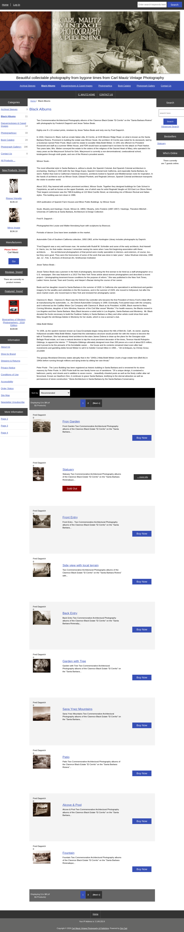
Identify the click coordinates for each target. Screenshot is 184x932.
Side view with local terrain (80, 565)
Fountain (68, 853)
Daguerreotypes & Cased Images (76, 86)
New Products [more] (14, 170)
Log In (16, 4)
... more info (142, 477)
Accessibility (7, 381)
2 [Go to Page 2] (88, 403)
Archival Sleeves (27, 86)
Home (5, 4)
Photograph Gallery (146, 86)
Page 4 (4, 432)
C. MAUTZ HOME (86, 94)
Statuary (68, 469)
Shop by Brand (8, 354)
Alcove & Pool (71, 805)
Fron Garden (71, 421)
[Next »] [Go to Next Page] (96, 403)
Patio (65, 757)
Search (170, 102)
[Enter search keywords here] (152, 4)
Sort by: (35, 393)
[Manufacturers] (13, 252)
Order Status (7, 388)
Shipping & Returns (10, 361)
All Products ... (8, 160)
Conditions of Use (10, 374)
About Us (5, 347)
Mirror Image (13, 218)
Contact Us (166, 86)
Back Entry (69, 613)
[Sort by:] (55, 393)
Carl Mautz (14, 252)
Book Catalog (124, 86)
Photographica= (14, 133)
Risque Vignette (14, 189)
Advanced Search (170, 126)
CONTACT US (106, 94)
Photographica (105, 86)
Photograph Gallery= (14, 146)
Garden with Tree (74, 661)
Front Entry (70, 517)
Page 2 (4, 419)
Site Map (5, 395)
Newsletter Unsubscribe (13, 402)
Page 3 (4, 425)
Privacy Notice (8, 367)
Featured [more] (14, 291)
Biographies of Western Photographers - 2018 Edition (13, 313)
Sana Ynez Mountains (77, 709)
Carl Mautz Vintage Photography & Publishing (90, 928)
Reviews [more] (14, 272)
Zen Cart (123, 928)
